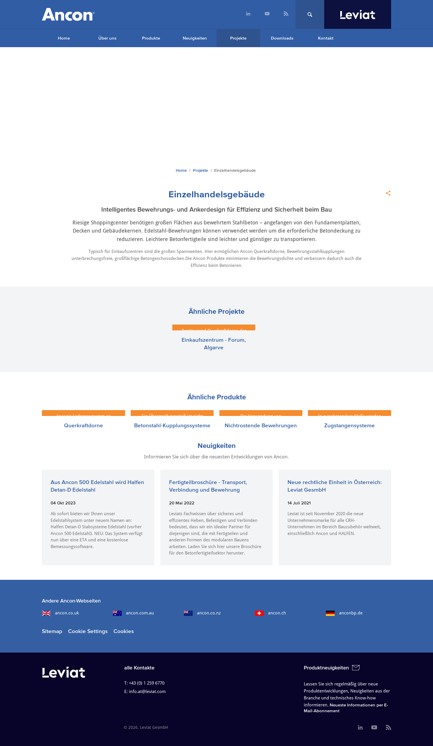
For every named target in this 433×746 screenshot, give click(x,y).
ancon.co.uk (60, 613)
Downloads (282, 38)
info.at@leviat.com (147, 691)
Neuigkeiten (195, 38)
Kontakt (325, 38)
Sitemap (52, 631)
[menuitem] (248, 14)
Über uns (107, 38)
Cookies (123, 631)
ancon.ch (270, 613)
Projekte (238, 38)
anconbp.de (344, 613)
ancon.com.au (133, 613)
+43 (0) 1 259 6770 (146, 683)
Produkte (151, 38)
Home (64, 38)
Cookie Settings (88, 631)
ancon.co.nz (202, 613)
